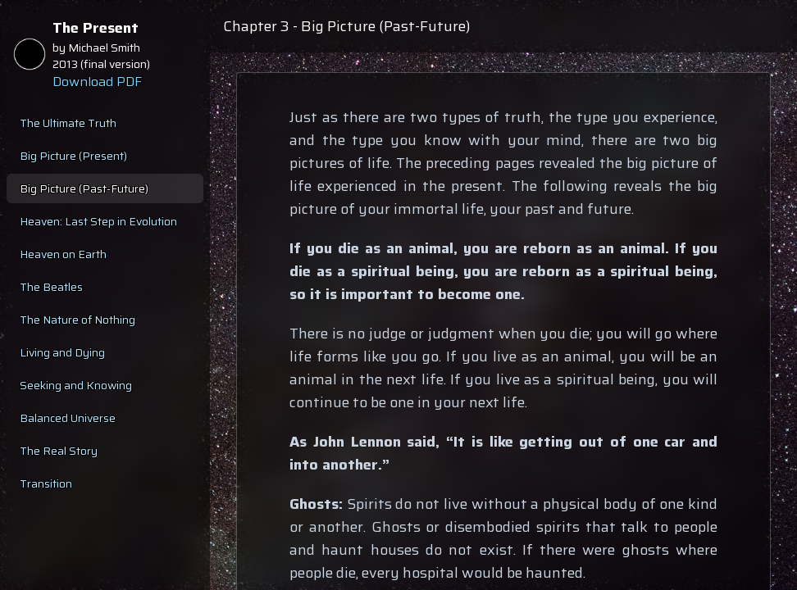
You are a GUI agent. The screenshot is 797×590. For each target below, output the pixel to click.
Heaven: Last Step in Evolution (98, 221)
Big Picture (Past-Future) (84, 188)
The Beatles (51, 287)
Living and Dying (62, 352)
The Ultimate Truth (68, 123)
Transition (46, 483)
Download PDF (97, 82)
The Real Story (59, 451)
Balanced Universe (68, 418)
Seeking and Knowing (76, 385)
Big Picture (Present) (73, 156)
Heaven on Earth (63, 254)
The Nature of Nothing (77, 320)
